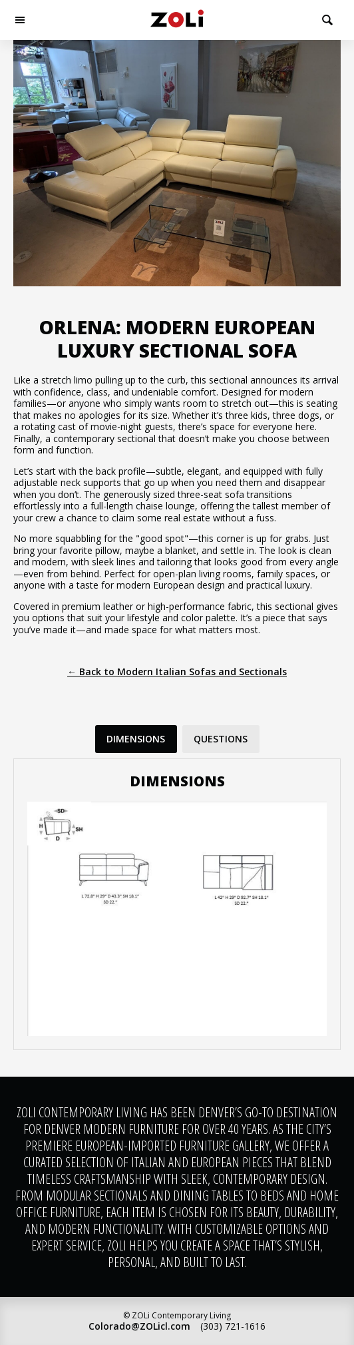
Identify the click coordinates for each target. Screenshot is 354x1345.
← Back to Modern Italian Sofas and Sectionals (177, 671)
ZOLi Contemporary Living (177, 20)
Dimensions (135, 738)
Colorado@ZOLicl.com (139, 1326)
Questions (221, 738)
